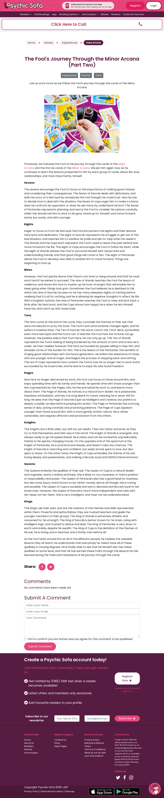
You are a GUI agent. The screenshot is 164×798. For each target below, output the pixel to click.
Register (135, 6)
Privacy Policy (92, 739)
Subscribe (127, 718)
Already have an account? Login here (127, 690)
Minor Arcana (81, 168)
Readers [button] (25, 14)
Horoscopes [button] (89, 14)
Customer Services (133, 14)
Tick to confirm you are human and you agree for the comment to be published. (80, 639)
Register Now (127, 678)
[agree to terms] (25, 639)
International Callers (52, 791)
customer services (130, 756)
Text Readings (41, 14)
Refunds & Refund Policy (94, 745)
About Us (29, 743)
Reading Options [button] (68, 14)
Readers (29, 746)
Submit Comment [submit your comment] (40, 646)
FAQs (57, 743)
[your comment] (82, 626)
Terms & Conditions (95, 749)
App (54, 14)
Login (153, 6)
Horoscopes (31, 752)
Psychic (85, 75)
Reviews (115, 14)
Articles (105, 14)
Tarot (98, 75)
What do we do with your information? (95, 754)
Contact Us (60, 739)
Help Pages (60, 746)
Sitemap (69, 791)
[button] (82, 24)
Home (31, 42)
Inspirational (69, 42)
